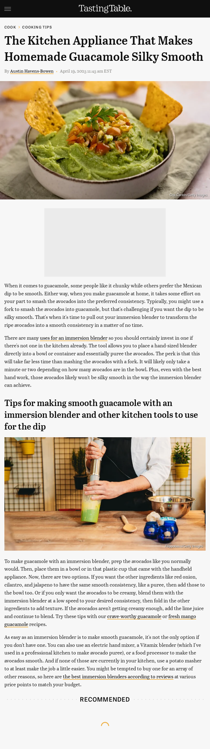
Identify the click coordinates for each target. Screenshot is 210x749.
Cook (10, 27)
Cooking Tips (37, 27)
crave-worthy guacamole (134, 616)
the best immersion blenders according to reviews (118, 676)
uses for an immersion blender (73, 337)
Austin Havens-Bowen (32, 71)
